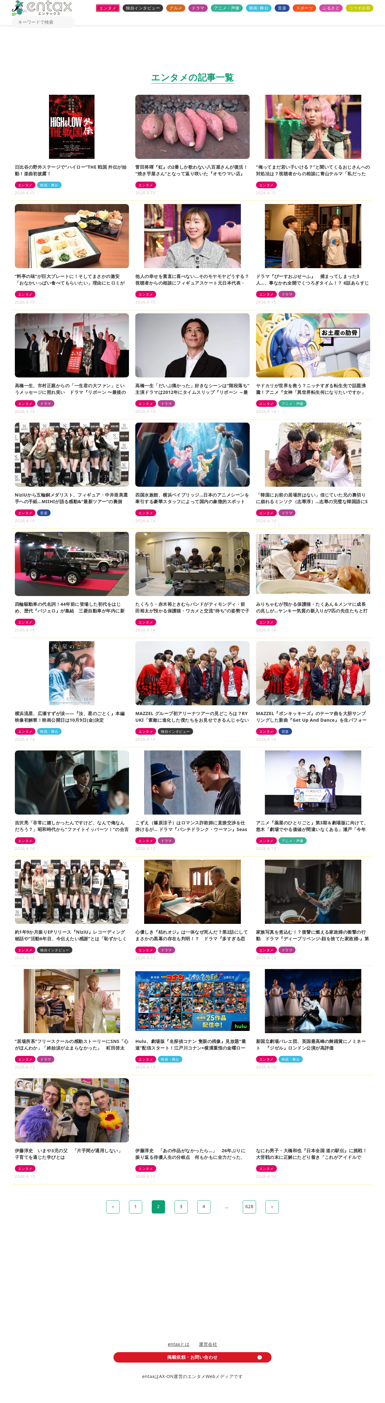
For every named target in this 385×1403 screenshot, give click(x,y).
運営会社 (208, 1344)
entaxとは (178, 1344)
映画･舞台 (258, 8)
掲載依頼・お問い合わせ (192, 1357)
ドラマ (198, 8)
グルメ (175, 8)
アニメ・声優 (227, 8)
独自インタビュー (143, 8)
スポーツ (304, 8)
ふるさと (330, 8)
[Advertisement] (193, 50)
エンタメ (107, 8)
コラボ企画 (359, 8)
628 (249, 1206)
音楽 (282, 8)
